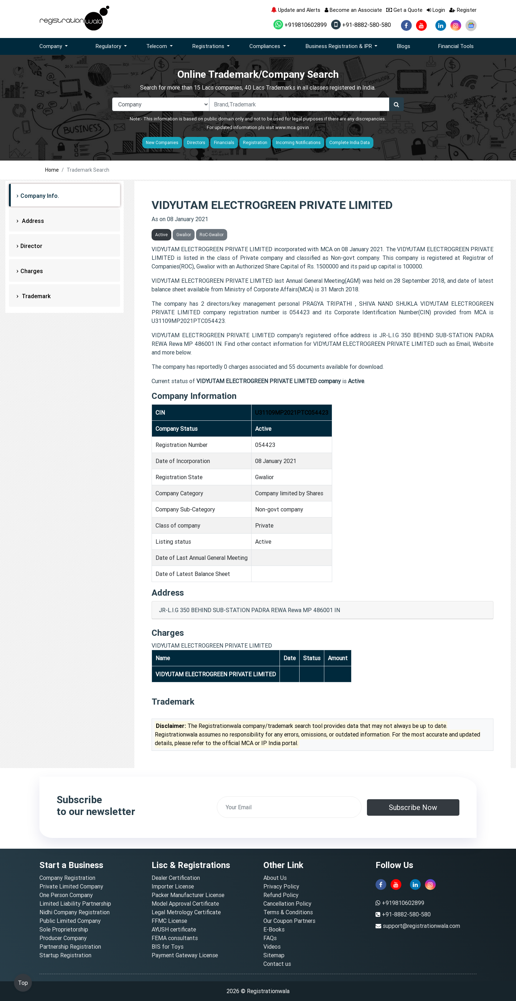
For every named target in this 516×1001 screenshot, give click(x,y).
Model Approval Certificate (185, 903)
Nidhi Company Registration (74, 912)
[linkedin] (440, 25)
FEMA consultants (175, 938)
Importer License (173, 886)
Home (52, 170)
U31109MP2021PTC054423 (291, 412)
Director (31, 245)
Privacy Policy (281, 886)
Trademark (35, 296)
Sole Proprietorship (63, 929)
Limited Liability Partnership (75, 903)
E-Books (274, 929)
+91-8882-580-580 (361, 24)
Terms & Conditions (288, 912)
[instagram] (455, 25)
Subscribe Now (413, 807)
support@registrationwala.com (421, 925)
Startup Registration (65, 955)
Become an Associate (353, 9)
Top (23, 982)
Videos (272, 946)
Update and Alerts (295, 9)
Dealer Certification (176, 877)
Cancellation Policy (287, 903)
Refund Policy (280, 894)
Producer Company (63, 938)
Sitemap (274, 955)
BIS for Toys (167, 946)
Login (436, 9)
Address (32, 220)
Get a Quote (404, 9)
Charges (31, 271)
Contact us (277, 963)
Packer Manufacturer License (188, 894)
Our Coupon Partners (289, 920)
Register (463, 9)
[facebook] (406, 25)
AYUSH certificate (174, 929)
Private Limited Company (71, 886)
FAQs (270, 938)
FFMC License (169, 920)
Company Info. (39, 195)
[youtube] (421, 25)
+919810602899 (300, 24)
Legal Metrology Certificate (186, 912)
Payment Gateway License (185, 955)
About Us (275, 877)
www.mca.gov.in (292, 127)
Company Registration (67, 877)
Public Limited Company (70, 920)
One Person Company (66, 894)
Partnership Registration (70, 946)
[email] (289, 807)
